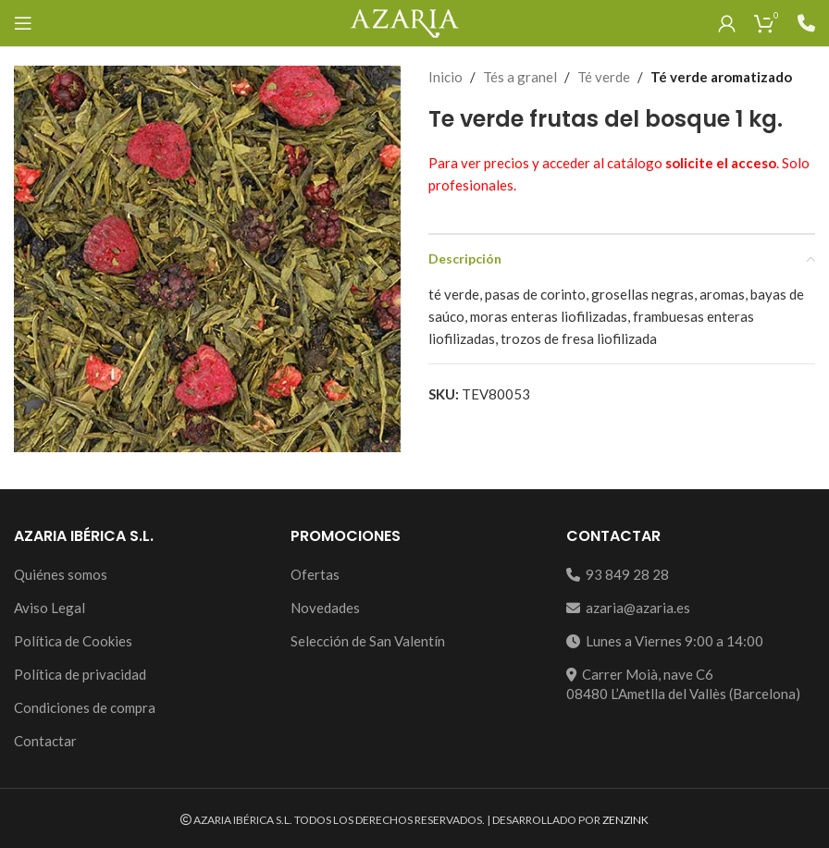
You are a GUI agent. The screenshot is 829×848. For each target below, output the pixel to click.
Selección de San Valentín (368, 641)
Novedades (325, 607)
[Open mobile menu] (23, 23)
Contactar (45, 740)
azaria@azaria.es (628, 607)
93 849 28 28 (617, 574)
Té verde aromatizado (721, 76)
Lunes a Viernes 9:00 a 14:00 (664, 641)
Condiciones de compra (84, 707)
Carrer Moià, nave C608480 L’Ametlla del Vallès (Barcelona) (683, 684)
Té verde (603, 76)
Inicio (445, 76)
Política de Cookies (73, 641)
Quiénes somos (60, 574)
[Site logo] (404, 21)
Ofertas (315, 574)
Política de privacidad (80, 674)
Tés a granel (520, 76)
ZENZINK (625, 820)
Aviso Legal (49, 607)
